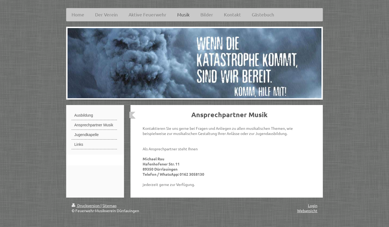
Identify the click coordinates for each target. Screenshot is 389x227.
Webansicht (307, 210)
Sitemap (109, 205)
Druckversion (86, 205)
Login (312, 205)
